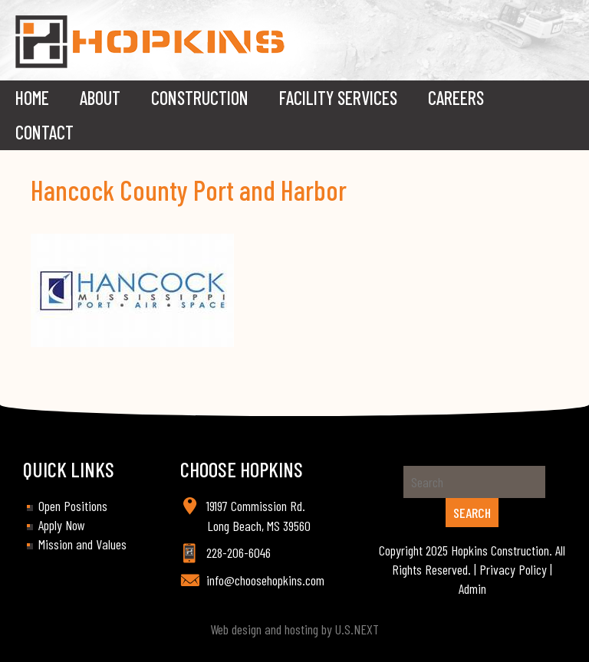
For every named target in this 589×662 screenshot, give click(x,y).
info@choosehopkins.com (265, 580)
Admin (472, 588)
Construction (199, 98)
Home (32, 98)
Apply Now (61, 524)
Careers (456, 98)
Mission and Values (82, 544)
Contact (44, 132)
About (100, 98)
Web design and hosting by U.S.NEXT (294, 629)
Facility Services (338, 98)
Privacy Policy (513, 569)
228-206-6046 (238, 552)
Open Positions (72, 505)
